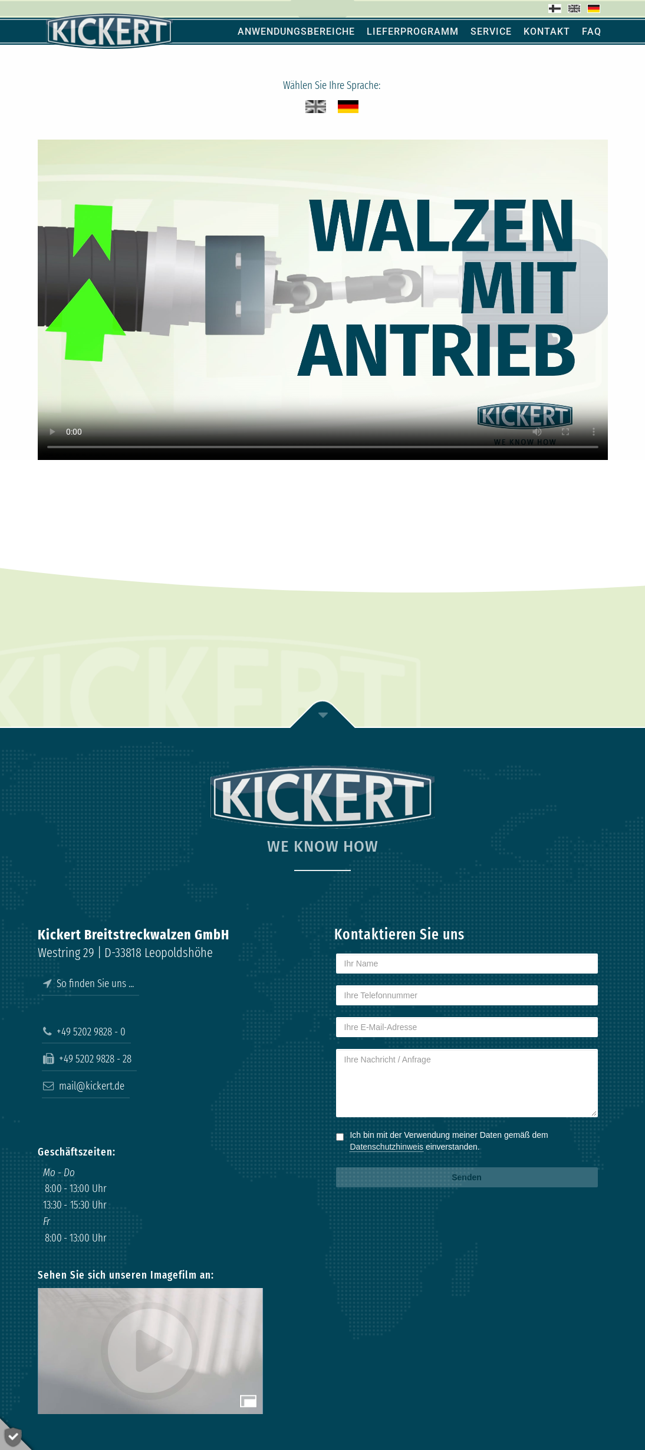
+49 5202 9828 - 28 (87, 1058)
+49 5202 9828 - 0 (84, 1031)
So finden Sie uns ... (88, 983)
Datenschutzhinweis (386, 1146)
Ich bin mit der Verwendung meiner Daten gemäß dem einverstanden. (449, 1141)
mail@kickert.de (83, 1086)
